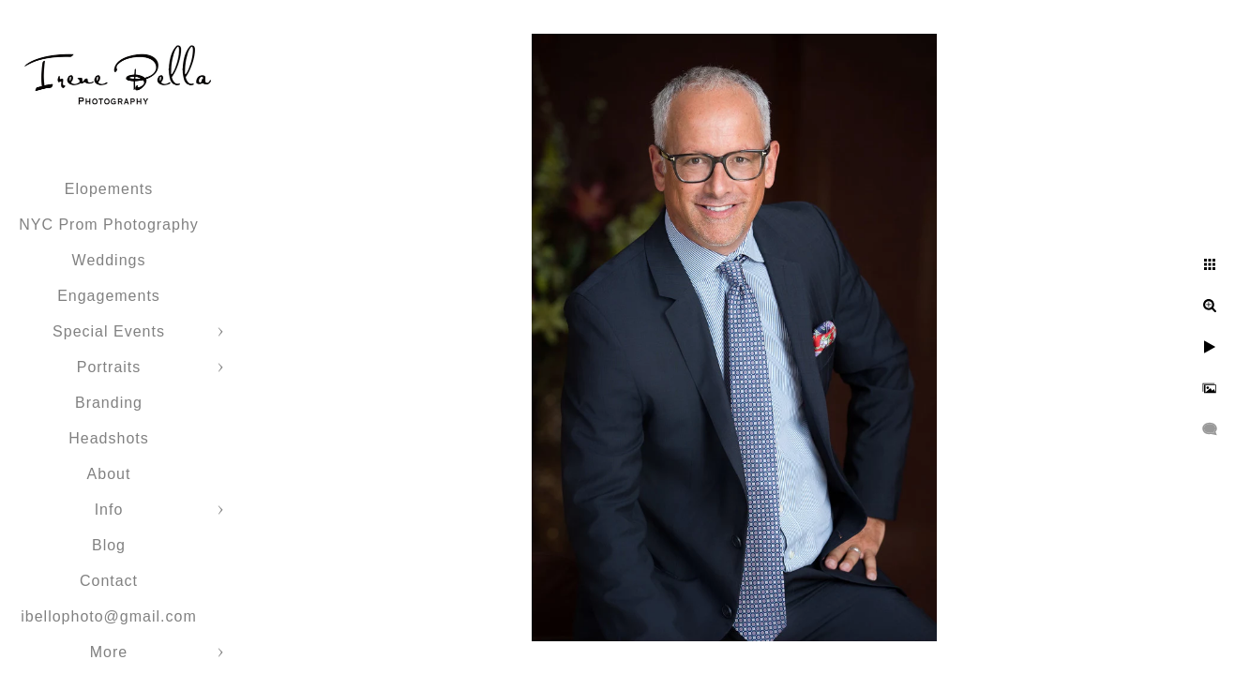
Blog (109, 545)
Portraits (109, 367)
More (109, 652)
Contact (109, 581)
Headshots (108, 438)
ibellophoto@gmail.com (109, 616)
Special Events (109, 331)
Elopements (109, 189)
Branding (109, 403)
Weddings (109, 260)
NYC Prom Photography (109, 224)
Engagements (108, 296)
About (109, 474)
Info (109, 510)
